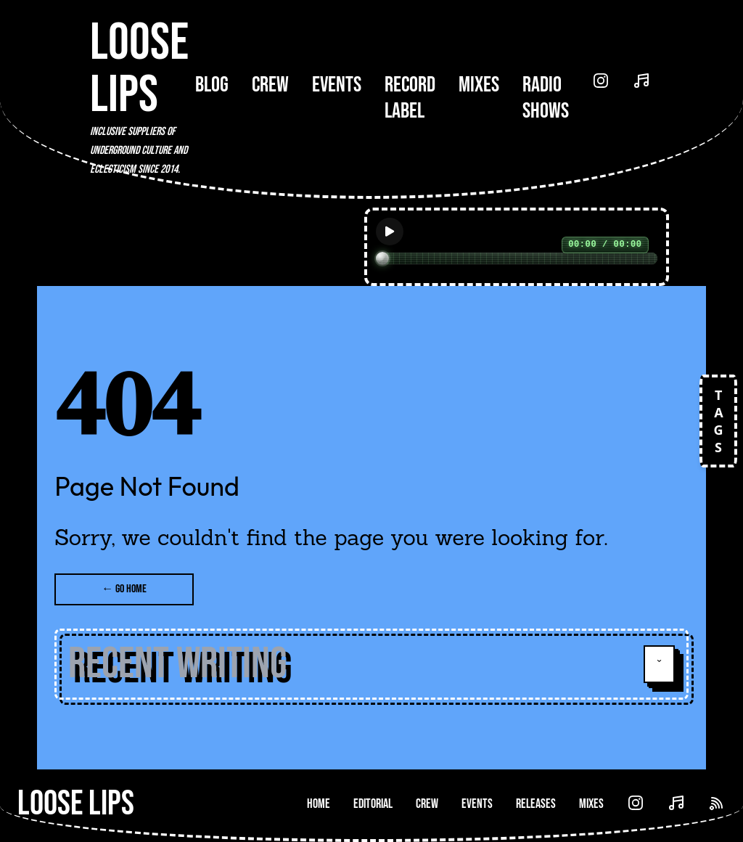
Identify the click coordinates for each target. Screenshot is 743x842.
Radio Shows (545, 98)
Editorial (373, 804)
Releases (536, 804)
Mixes (479, 85)
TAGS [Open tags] (718, 421)
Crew (270, 85)
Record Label (410, 98)
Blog (212, 85)
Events (336, 85)
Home (318, 804)
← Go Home (124, 589)
